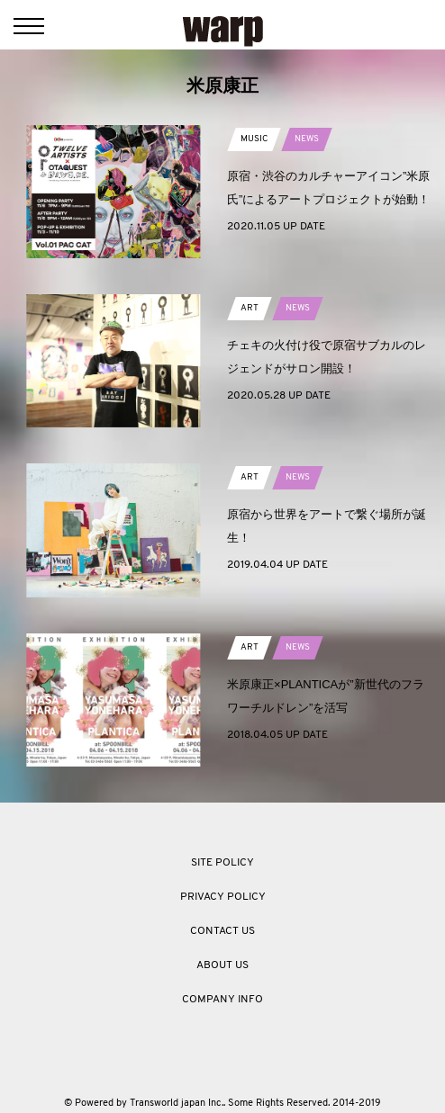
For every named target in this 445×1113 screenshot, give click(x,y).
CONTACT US (222, 931)
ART (250, 308)
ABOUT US (222, 965)
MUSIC (254, 139)
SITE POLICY (222, 862)
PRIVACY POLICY (223, 897)
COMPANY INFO (222, 999)
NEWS (307, 139)
